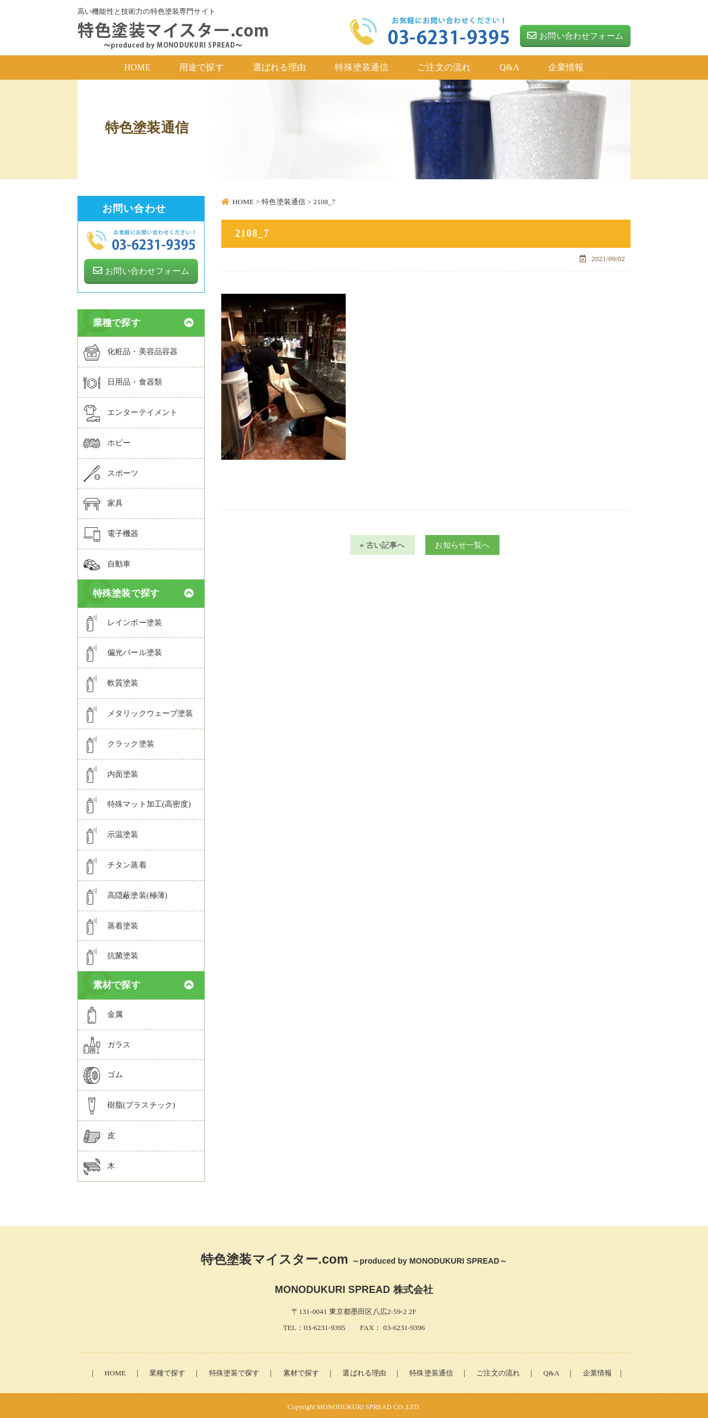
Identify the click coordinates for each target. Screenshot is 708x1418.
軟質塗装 (111, 681)
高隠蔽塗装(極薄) (126, 893)
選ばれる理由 (364, 1369)
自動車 (107, 561)
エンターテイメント (131, 410)
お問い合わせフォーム (575, 35)
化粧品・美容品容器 (131, 349)
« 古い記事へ (377, 545)
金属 (103, 1012)
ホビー (107, 440)
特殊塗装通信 (431, 1369)
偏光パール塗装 (123, 650)
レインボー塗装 (123, 620)
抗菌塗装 (111, 954)
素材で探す (301, 1369)
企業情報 (597, 1369)
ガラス (107, 1042)
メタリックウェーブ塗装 (139, 711)
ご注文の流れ (498, 1369)
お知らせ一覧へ (467, 545)
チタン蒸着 (115, 862)
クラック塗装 (119, 741)
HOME (115, 1369)
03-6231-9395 (324, 1325)
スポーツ (111, 471)
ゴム (103, 1072)
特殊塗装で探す (234, 1369)
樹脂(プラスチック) (129, 1103)
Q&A (551, 1369)
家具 (103, 501)
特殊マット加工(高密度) (137, 802)
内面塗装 (111, 771)
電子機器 (111, 531)
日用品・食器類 (123, 380)
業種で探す (167, 1369)
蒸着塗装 (111, 923)
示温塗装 (111, 832)
